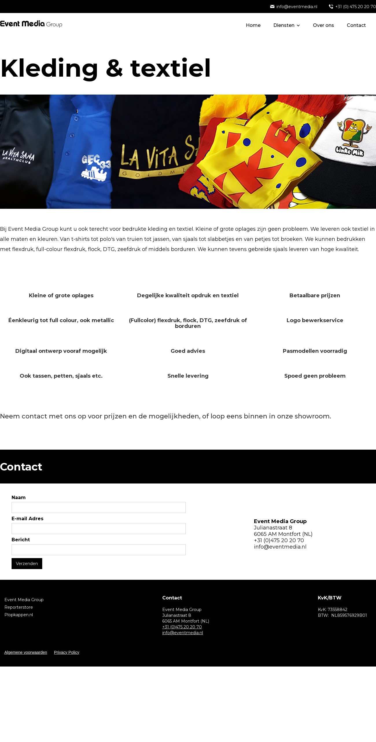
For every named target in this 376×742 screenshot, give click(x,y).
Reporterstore (18, 607)
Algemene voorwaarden (25, 652)
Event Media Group (24, 599)
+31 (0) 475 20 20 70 (355, 6)
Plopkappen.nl (18, 614)
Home (253, 25)
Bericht (21, 539)
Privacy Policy (66, 652)
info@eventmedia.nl (297, 6)
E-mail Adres (27, 518)
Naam (19, 497)
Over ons (323, 25)
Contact (356, 25)
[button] (287, 25)
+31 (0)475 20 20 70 (279, 540)
